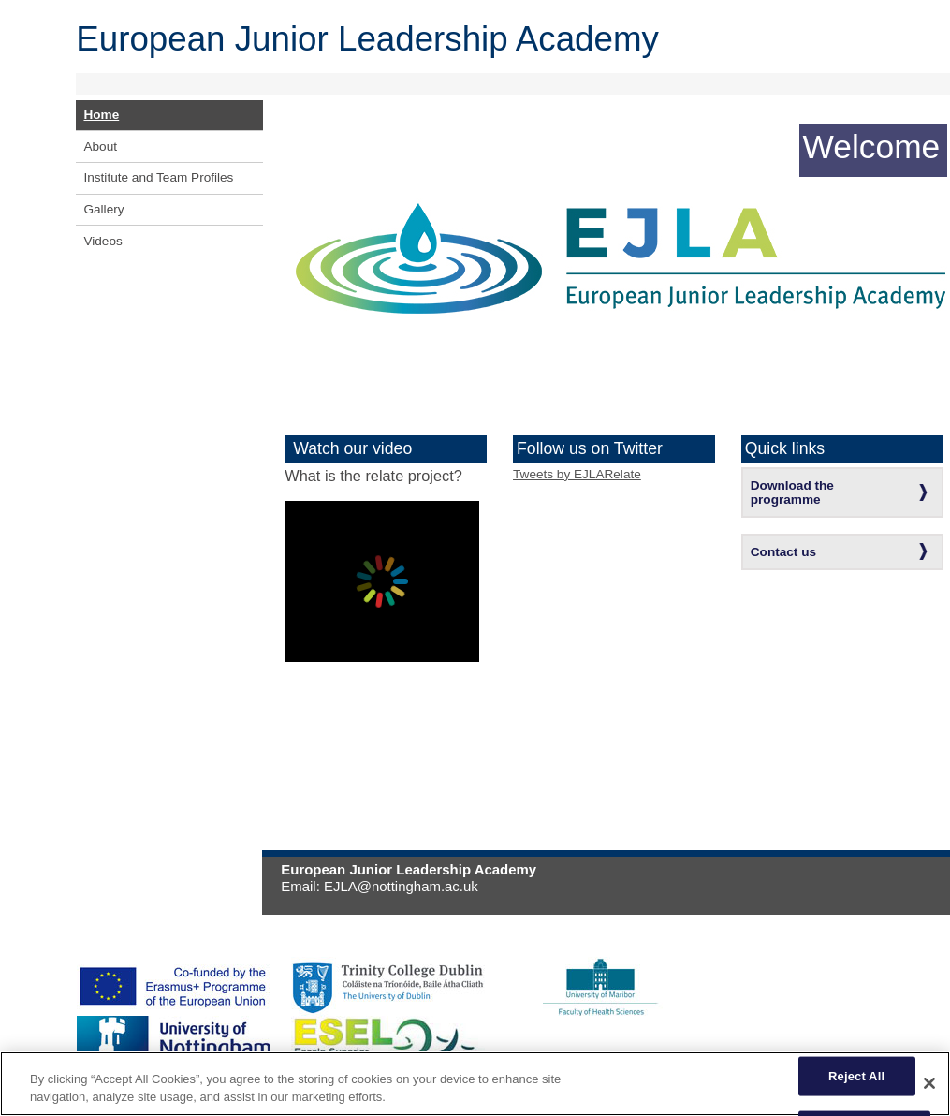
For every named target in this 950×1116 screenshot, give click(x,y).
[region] (475, 1083)
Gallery (103, 209)
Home (101, 115)
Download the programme (792, 492)
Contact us (783, 552)
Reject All (856, 1076)
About (100, 147)
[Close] (929, 1083)
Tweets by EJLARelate (577, 474)
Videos (102, 241)
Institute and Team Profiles (158, 177)
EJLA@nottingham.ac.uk (401, 886)
